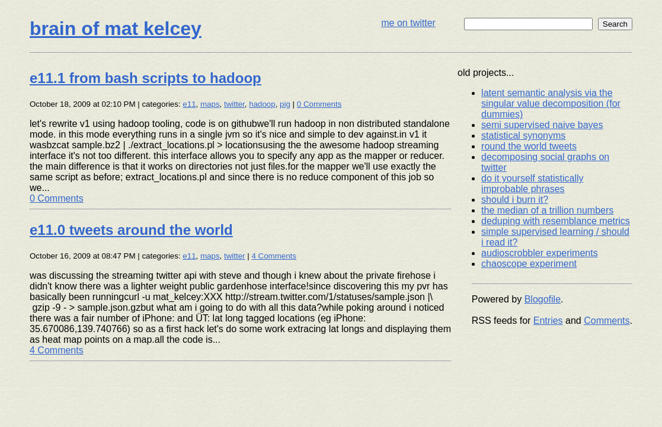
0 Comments (319, 104)
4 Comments (273, 255)
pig (285, 104)
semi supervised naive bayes (542, 125)
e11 (189, 104)
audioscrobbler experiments (539, 253)
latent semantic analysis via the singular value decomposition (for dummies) (551, 103)
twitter (234, 104)
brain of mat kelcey (116, 28)
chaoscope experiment (529, 264)
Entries (548, 321)
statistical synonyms (523, 135)
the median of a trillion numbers (547, 210)
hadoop (262, 104)
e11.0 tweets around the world (131, 230)
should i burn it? (514, 200)
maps (210, 104)
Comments (606, 321)
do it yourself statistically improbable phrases (532, 183)
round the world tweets (529, 146)
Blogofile (543, 299)
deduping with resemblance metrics (555, 221)
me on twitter (408, 23)
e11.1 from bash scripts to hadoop (145, 78)
